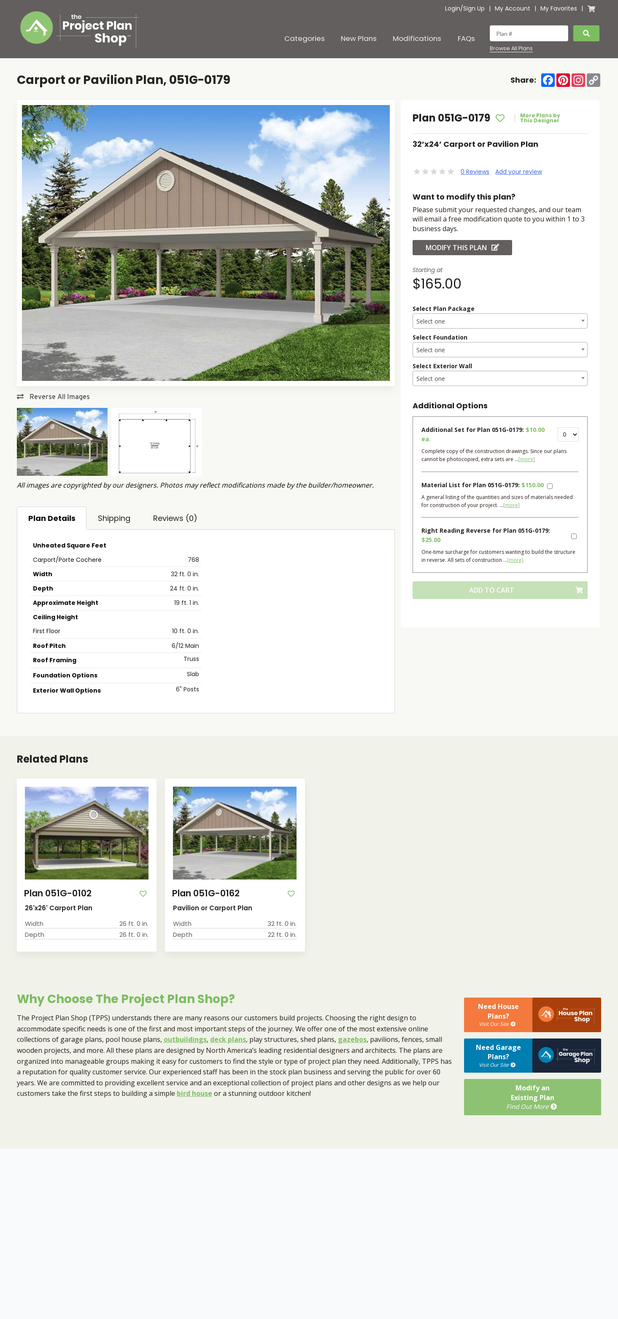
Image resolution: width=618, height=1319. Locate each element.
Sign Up (474, 8)
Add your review (518, 171)
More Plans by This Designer (540, 118)
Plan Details (52, 518)
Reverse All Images (53, 397)
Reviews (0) (175, 518)
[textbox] (500, 321)
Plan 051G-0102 (58, 893)
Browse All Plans (511, 48)
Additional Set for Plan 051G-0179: (483, 434)
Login (452, 8)
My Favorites (558, 8)
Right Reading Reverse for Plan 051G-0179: (485, 535)
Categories (304, 38)
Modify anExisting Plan (532, 1097)
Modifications (417, 38)
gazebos (352, 1039)
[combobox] (500, 321)
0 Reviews (475, 171)
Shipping (114, 518)
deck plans (228, 1039)
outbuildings (185, 1039)
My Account (512, 8)
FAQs (466, 38)
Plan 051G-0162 (206, 893)
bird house (194, 1093)
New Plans (359, 38)
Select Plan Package (444, 309)
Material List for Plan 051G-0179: (482, 485)
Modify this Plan (462, 247)
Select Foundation (440, 337)
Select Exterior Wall (442, 366)
